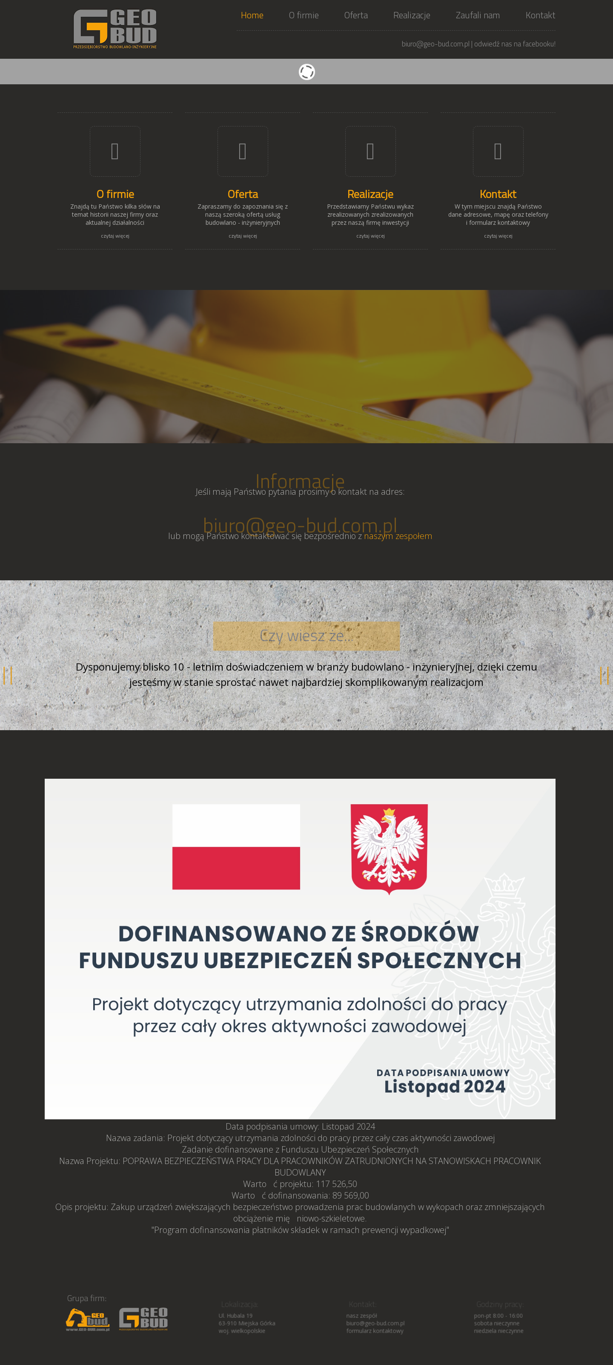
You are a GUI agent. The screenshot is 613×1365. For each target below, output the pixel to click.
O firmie (304, 15)
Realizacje (411, 15)
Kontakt (541, 15)
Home (252, 15)
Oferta (356, 15)
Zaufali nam (478, 15)
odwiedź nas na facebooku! (515, 43)
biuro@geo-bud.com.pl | (437, 43)
